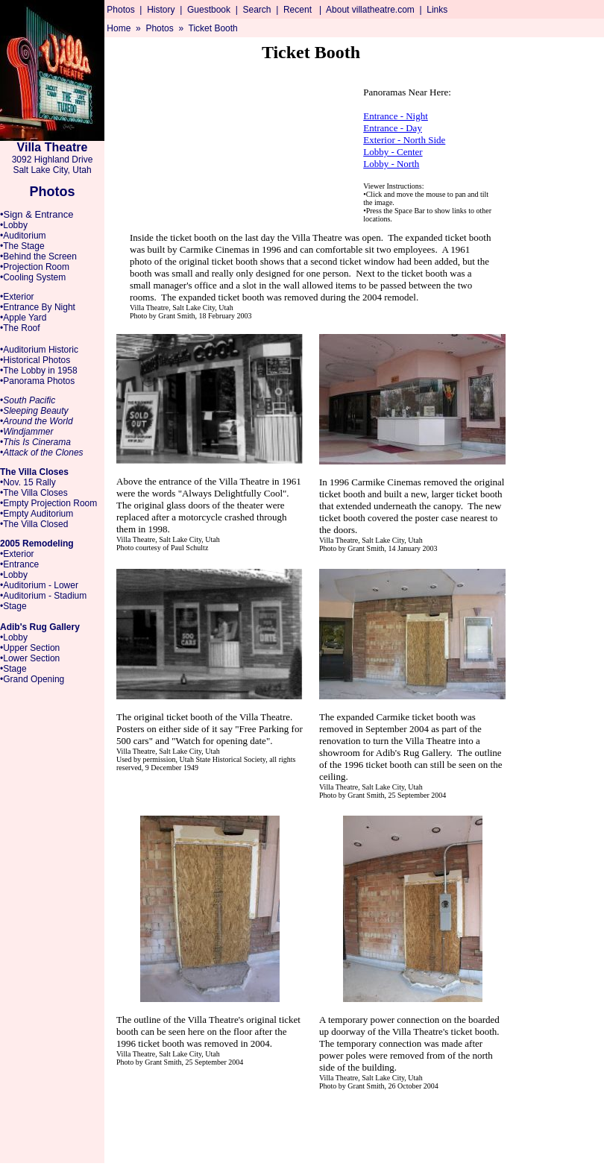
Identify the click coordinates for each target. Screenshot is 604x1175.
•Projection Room (34, 267)
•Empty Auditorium (36, 513)
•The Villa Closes (34, 493)
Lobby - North (391, 163)
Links (437, 9)
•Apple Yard (23, 317)
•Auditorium (23, 235)
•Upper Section (30, 648)
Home (118, 28)
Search (256, 9)
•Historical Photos (35, 360)
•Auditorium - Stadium (43, 595)
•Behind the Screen (38, 256)
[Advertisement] (559, 287)
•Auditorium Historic (39, 349)
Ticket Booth (213, 28)
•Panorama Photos (37, 381)
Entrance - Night (395, 116)
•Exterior (17, 297)
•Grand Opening (32, 679)
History (160, 9)
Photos (120, 9)
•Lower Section (30, 658)
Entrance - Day (392, 127)
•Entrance (19, 564)
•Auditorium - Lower (39, 585)
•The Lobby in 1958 (39, 370)
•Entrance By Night (37, 307)
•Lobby (14, 225)
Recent (297, 9)
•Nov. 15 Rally (28, 482)
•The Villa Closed (34, 524)
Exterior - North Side (404, 139)
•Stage (13, 606)
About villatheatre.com (370, 9)
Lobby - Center (392, 151)
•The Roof (20, 328)
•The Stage (22, 246)
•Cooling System (33, 277)
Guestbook (208, 9)
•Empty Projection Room (48, 503)
